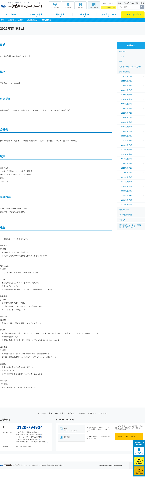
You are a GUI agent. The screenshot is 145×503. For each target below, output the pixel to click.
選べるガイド (14, 484)
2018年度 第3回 (126, 118)
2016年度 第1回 (126, 81)
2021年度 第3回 (126, 195)
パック (48, 488)
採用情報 (68, 7)
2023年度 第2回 (126, 182)
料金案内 (60, 15)
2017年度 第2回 (126, 99)
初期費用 (49, 478)
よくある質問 (86, 478)
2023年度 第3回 (126, 159)
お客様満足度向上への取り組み (130, 67)
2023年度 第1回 (126, 177)
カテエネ (31, 494)
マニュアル (85, 481)
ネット (30, 481)
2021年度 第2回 (126, 200)
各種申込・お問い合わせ (126, 436)
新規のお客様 (14, 478)
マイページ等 (110, 7)
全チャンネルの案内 (71, 487)
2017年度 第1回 (126, 95)
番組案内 (84, 15)
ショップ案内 (93, 7)
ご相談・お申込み (133, 15)
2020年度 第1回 (126, 136)
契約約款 (31, 497)
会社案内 (20, 20)
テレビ (30, 478)
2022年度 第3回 (126, 186)
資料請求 (67, 437)
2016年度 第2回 (126, 85)
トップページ (12, 15)
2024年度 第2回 (126, 163)
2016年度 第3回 (126, 90)
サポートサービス (87, 484)
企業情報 (80, 7)
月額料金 (49, 481)
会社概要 (122, 51)
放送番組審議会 (32, 20)
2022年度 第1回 (126, 154)
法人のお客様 (55, 7)
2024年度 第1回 (126, 168)
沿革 (121, 62)
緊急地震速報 (32, 491)
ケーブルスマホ (33, 488)
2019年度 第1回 (126, 122)
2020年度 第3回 (126, 145)
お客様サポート (108, 15)
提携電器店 (103, 481)
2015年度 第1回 (126, 76)
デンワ (30, 484)
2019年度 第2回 (126, 127)
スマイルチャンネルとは (72, 478)
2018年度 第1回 (126, 108)
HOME (2, 20)
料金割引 (49, 484)
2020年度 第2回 (126, 140)
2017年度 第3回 (126, 104)
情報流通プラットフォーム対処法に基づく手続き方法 (130, 226)
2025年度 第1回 (126, 172)
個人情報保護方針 (125, 215)
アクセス (122, 220)
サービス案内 (36, 15)
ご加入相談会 (104, 484)
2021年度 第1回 (126, 150)
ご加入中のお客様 (16, 481)
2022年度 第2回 (126, 191)
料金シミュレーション (70, 430)
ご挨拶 (121, 57)
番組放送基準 (124, 210)
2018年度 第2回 (126, 113)
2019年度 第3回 (126, 131)
